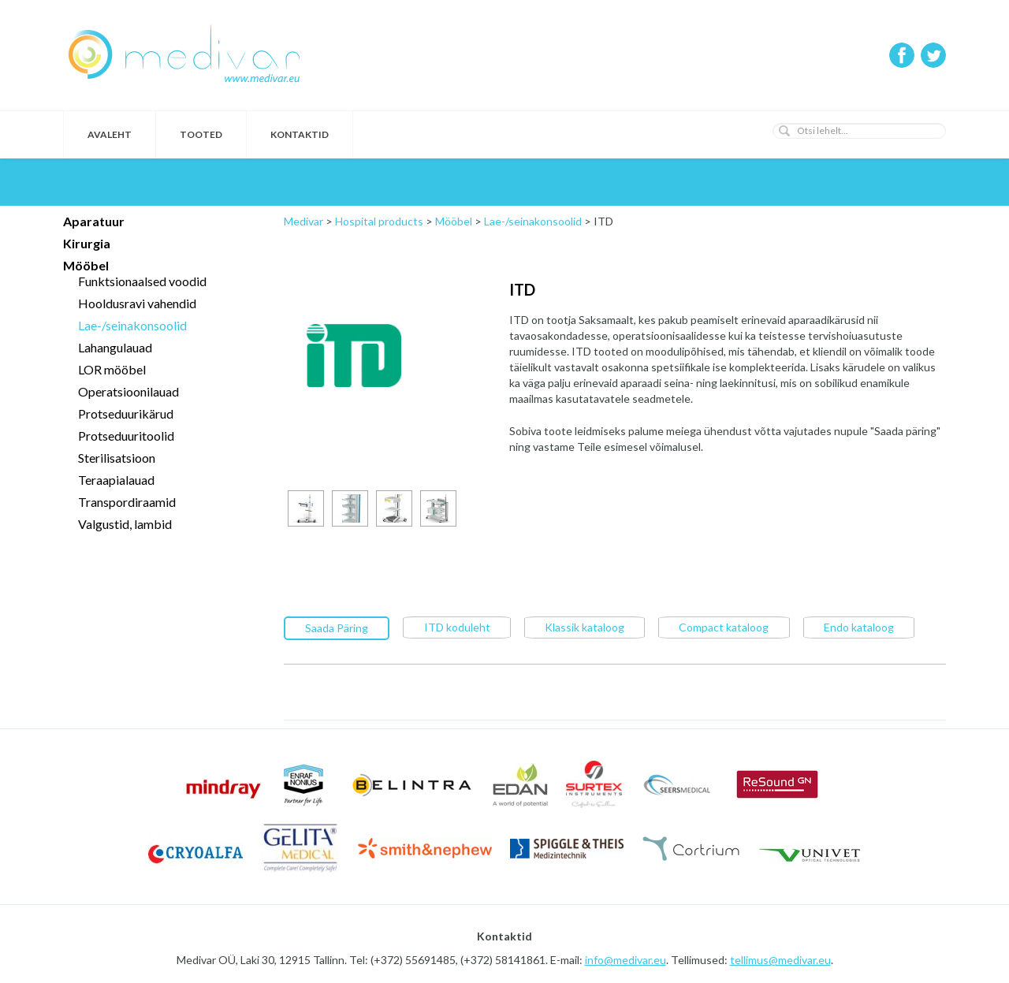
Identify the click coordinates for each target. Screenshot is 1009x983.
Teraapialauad (116, 479)
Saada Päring (336, 627)
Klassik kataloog (584, 626)
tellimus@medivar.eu (780, 959)
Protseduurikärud (125, 413)
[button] (784, 131)
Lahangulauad (115, 347)
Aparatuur (94, 221)
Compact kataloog (724, 626)
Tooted (201, 134)
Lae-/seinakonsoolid (132, 325)
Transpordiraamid (127, 501)
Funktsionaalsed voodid (142, 281)
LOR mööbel (112, 369)
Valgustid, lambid (125, 523)
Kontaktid (299, 134)
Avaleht (109, 134)
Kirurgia (86, 243)
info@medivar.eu (625, 959)
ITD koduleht (457, 626)
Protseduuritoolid (126, 435)
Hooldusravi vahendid (137, 303)
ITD (522, 289)
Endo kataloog (859, 626)
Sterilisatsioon (116, 457)
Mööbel (86, 265)
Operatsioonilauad (128, 391)
